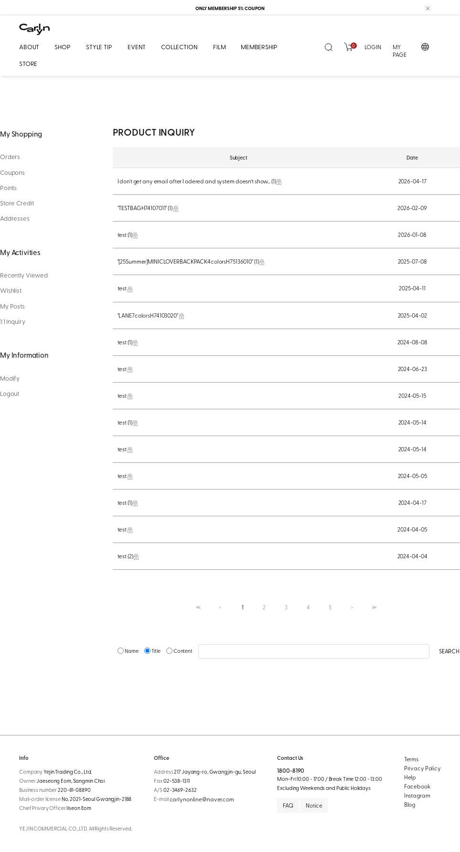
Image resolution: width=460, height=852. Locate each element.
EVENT (137, 47)
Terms (411, 759)
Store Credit (16, 203)
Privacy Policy (422, 768)
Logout (9, 393)
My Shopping (21, 133)
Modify (10, 378)
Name (128, 650)
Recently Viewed (24, 275)
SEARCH (449, 651)
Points (8, 188)
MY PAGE (400, 51)
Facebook (417, 786)
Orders (10, 156)
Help (410, 777)
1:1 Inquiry (12, 321)
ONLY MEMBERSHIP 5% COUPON (230, 8)
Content (179, 650)
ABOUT (29, 47)
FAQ (288, 805)
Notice (314, 805)
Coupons (12, 172)
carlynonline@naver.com (202, 799)
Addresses (15, 218)
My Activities (20, 252)
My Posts (12, 306)
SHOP (62, 47)
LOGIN (372, 47)
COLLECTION (179, 47)
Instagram (417, 795)
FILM (219, 47)
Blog (410, 804)
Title (152, 650)
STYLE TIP (99, 47)
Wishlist (10, 290)
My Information (24, 355)
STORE (28, 63)
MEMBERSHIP (259, 47)
